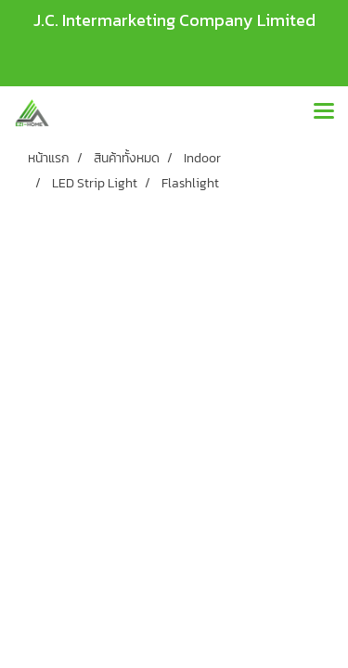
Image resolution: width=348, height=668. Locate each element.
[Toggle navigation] (323, 112)
